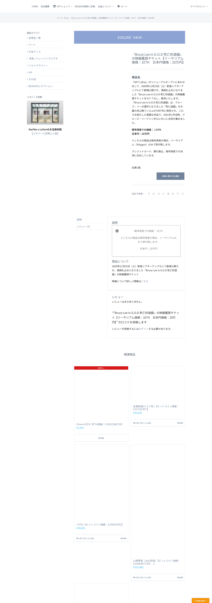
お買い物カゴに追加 (170, 176)
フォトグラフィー (38, 65)
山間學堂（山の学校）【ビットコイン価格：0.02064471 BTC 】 (157, 562)
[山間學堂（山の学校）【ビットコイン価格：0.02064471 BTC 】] (158, 500)
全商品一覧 (35, 37)
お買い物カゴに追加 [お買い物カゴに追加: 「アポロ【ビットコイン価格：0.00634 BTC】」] (86, 538)
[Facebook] (148, 193)
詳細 (102, 438)
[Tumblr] (172, 193)
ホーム (59, 18)
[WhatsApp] (163, 193)
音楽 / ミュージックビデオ (43, 58)
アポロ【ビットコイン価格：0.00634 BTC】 (100, 524)
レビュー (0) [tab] (83, 226)
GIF (30, 72)
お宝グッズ (35, 51)
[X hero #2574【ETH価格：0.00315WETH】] (101, 393)
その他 (32, 79)
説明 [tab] (79, 219)
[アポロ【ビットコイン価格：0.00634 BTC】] (101, 482)
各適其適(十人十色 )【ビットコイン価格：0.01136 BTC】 (156, 407)
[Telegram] (168, 193)
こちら (144, 281)
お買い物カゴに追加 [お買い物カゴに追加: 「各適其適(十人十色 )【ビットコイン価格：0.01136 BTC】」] (143, 423)
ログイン (143, 328)
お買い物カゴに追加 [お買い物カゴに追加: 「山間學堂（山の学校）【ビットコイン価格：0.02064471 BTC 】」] (143, 577)
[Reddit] (158, 193)
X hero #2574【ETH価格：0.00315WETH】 (99, 424)
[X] (153, 193)
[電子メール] (182, 193)
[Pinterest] (177, 193)
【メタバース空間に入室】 (45, 133)
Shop (66, 18)
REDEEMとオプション (41, 86)
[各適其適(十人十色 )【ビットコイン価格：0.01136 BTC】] (158, 384)
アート (32, 44)
